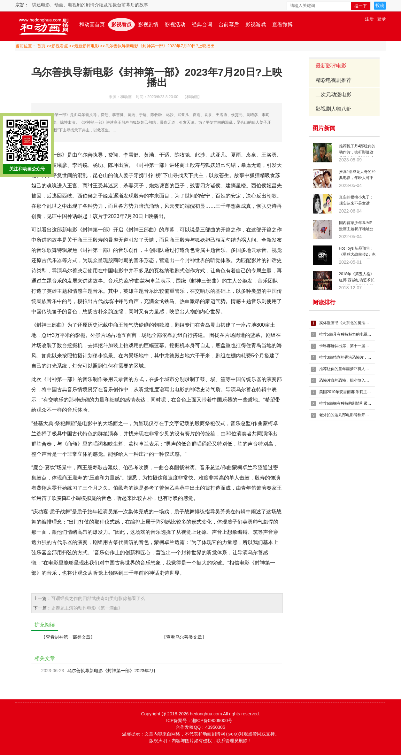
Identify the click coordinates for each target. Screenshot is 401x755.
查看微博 (282, 24)
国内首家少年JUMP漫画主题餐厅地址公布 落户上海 (356, 227)
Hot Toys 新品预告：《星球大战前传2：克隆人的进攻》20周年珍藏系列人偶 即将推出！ (357, 252)
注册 (369, 18)
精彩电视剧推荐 (334, 80)
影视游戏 (255, 24)
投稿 (379, 5)
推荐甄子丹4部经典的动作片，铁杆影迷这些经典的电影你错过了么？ (357, 150)
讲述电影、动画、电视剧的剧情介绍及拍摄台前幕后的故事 (90, 4)
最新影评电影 (86, 45)
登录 (381, 18)
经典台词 (202, 24)
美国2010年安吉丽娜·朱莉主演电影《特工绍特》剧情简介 (346, 392)
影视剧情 (148, 24)
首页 (41, 45)
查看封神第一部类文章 (67, 637)
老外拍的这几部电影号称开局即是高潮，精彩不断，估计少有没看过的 (346, 415)
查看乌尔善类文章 (183, 637)
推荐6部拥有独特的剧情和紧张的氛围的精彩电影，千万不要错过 (346, 403)
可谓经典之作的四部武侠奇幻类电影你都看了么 (97, 598)
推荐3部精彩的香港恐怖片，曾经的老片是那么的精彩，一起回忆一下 (346, 357)
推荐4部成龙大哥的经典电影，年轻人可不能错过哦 (357, 175)
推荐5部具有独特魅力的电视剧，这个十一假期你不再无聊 (346, 334)
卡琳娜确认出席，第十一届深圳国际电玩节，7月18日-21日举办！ (346, 346)
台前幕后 (229, 24)
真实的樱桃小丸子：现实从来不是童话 (356, 200)
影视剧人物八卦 (334, 109)
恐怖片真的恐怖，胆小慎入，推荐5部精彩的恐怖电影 (346, 380)
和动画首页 (92, 24)
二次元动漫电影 (334, 94)
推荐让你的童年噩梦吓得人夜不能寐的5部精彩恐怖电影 (346, 369)
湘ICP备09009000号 (211, 720)
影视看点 (121, 24)
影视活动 (175, 24)
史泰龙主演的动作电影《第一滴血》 (86, 608)
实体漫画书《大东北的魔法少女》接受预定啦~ (346, 323)
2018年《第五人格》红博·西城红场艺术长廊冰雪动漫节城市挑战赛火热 (356, 278)
